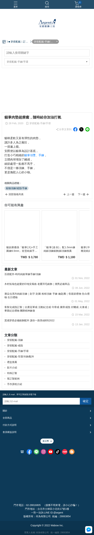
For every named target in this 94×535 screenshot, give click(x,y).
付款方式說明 (9, 425)
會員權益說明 (9, 432)
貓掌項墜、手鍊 (34, 155)
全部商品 (7, 418)
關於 (5, 410)
